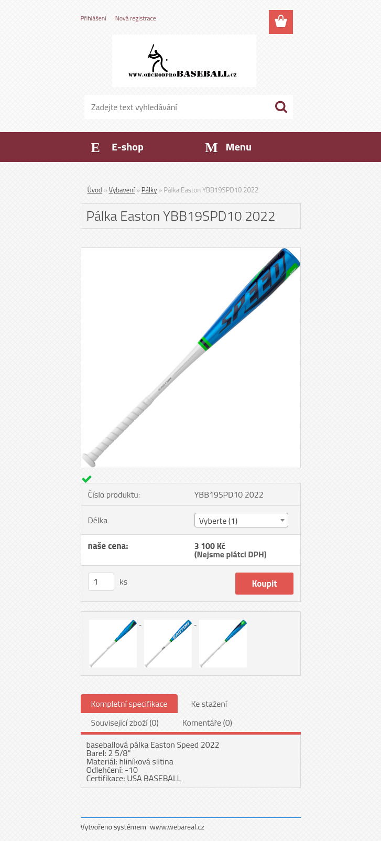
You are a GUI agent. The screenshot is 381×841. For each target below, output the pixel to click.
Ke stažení (209, 703)
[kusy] (101, 582)
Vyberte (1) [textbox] (218, 520)
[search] (281, 107)
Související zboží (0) (125, 722)
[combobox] (241, 520)
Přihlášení (93, 18)
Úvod (95, 190)
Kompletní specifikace (129, 703)
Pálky (149, 190)
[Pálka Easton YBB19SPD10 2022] (190, 252)
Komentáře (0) (207, 722)
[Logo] (184, 61)
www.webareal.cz (177, 826)
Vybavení (122, 190)
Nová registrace (135, 18)
